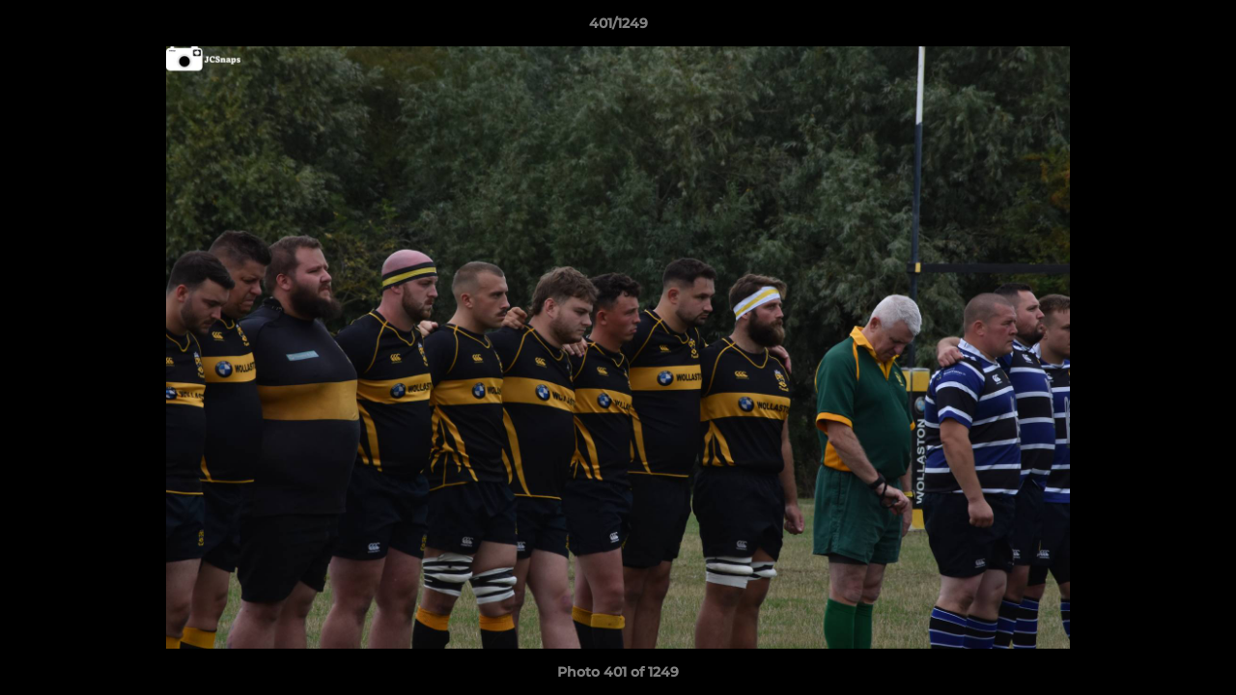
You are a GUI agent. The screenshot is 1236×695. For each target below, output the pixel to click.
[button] (1201, 28)
